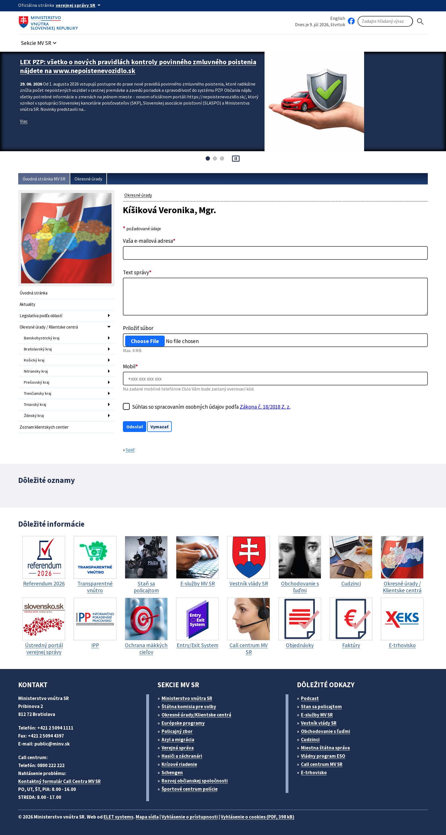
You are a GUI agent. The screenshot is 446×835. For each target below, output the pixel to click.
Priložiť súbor (138, 328)
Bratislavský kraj (38, 349)
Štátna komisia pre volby (189, 706)
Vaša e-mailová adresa (149, 240)
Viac (24, 121)
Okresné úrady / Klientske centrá (49, 327)
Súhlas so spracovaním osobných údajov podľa (211, 407)
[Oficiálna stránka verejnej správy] (79, 5)
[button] (39, 41)
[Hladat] (420, 21)
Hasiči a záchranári (182, 756)
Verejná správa (178, 748)
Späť (130, 449)
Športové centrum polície (190, 789)
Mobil (130, 366)
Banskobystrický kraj (41, 337)
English (337, 18)
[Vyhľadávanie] (385, 21)
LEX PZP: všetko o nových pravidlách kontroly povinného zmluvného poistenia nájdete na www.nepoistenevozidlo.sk (138, 66)
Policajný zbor (177, 731)
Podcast (310, 698)
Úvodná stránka (34, 293)
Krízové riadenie (179, 764)
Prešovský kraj (36, 382)
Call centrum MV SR (321, 764)
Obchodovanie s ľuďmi (325, 731)
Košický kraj (34, 360)
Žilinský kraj (34, 415)
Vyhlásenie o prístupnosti (190, 817)
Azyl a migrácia (178, 739)
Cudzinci (310, 739)
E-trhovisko (314, 772)
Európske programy (183, 723)
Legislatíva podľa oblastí (41, 315)
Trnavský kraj (35, 404)
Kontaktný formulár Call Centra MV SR (59, 781)
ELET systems (118, 817)
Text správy (137, 272)
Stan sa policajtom (321, 706)
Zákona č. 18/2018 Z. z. (265, 406)
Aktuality (27, 304)
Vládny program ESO (323, 756)
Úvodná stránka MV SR (43, 179)
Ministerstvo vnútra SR (187, 698)
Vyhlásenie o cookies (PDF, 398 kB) (257, 817)
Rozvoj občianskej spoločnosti (195, 781)
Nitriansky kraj (36, 371)
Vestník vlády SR (318, 723)
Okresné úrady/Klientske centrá (196, 715)
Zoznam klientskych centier (44, 427)
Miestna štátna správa (325, 748)
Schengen (172, 772)
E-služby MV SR (317, 715)
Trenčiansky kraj (37, 393)
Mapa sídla (147, 817)
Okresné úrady (88, 179)
